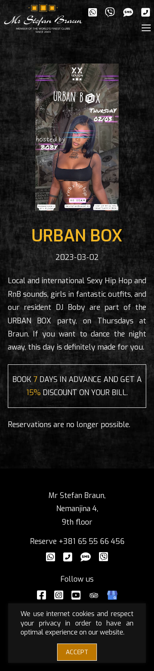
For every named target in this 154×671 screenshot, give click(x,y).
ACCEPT (77, 652)
